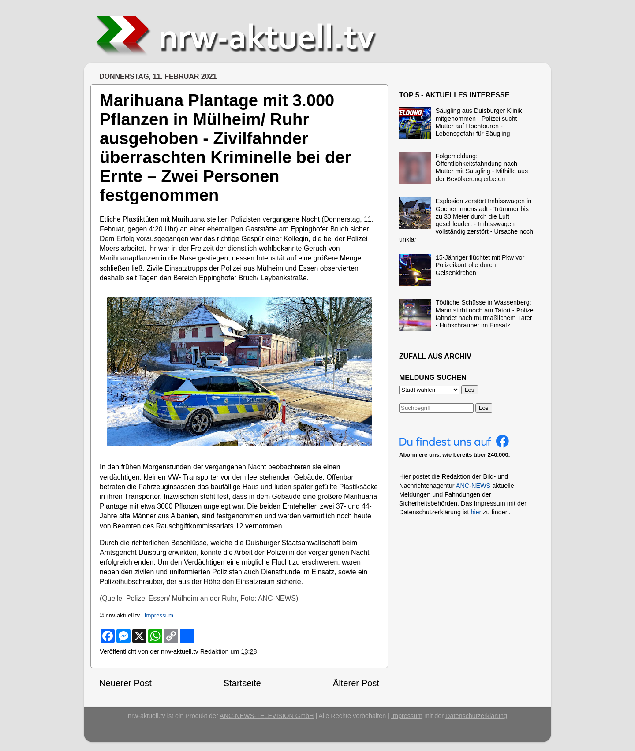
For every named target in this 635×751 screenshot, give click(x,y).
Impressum (159, 615)
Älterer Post (356, 683)
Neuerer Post (125, 683)
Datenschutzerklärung (476, 715)
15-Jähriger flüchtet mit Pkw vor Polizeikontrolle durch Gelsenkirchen (480, 265)
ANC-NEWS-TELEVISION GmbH (267, 715)
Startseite (242, 683)
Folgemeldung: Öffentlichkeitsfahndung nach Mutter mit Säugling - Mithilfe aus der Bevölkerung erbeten (482, 167)
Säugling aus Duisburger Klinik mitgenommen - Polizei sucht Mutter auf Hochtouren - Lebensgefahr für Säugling (479, 122)
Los (484, 408)
